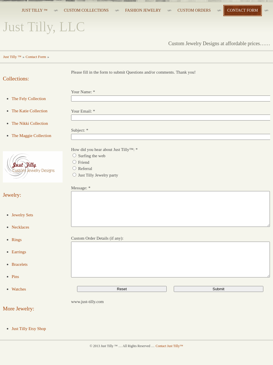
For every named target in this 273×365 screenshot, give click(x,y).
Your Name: (81, 92)
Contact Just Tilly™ (169, 360)
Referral (85, 168)
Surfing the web (92, 156)
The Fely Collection (29, 98)
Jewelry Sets (22, 215)
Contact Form (36, 57)
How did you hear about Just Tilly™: (103, 149)
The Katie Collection (29, 111)
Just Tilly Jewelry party (98, 175)
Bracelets (20, 264)
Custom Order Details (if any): (97, 245)
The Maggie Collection (31, 135)
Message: (79, 188)
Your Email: (81, 111)
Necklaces (20, 227)
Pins (15, 276)
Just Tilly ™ (12, 57)
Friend (83, 162)
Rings (17, 239)
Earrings (19, 252)
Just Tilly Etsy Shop (29, 328)
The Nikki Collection (30, 123)
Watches (19, 289)
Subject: (78, 130)
